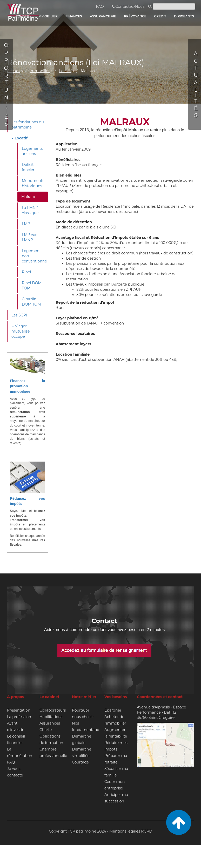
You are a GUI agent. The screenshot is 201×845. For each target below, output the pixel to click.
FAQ (100, 6)
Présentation (18, 710)
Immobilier (40, 71)
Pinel (26, 272)
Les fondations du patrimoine (27, 125)
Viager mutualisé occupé (20, 331)
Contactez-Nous (128, 6)
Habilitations (51, 716)
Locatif (65, 71)
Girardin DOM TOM (31, 302)
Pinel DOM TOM (32, 285)
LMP (26, 223)
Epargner (113, 710)
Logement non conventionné (34, 255)
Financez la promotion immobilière (27, 386)
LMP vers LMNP (30, 237)
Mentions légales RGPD (130, 831)
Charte (45, 729)
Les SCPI (19, 315)
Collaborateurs (52, 710)
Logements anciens (32, 151)
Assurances (49, 723)
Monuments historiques (33, 183)
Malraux (28, 196)
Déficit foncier (28, 167)
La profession (19, 716)
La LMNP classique (30, 210)
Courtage (80, 762)
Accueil (13, 71)
